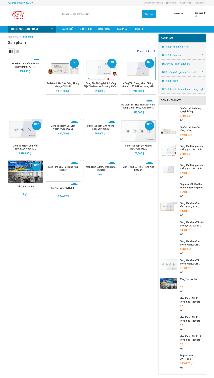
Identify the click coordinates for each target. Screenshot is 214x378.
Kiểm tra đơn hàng (153, 3)
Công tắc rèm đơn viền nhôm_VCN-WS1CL (25, 146)
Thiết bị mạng (170, 80)
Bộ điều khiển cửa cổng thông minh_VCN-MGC (63, 84)
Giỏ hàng (171, 3)
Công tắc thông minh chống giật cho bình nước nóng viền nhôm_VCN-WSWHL (138, 84)
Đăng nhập (185, 3)
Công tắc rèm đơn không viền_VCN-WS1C (101, 127)
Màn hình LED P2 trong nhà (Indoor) (63, 169)
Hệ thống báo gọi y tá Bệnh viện (179, 72)
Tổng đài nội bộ (25, 184)
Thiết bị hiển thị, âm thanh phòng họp (182, 89)
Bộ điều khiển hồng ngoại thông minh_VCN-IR (26, 65)
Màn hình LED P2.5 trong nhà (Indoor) (138, 169)
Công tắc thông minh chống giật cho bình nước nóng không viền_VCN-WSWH (101, 84)
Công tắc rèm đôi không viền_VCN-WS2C (138, 146)
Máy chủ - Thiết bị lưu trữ (176, 63)
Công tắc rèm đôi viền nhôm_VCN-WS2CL (63, 127)
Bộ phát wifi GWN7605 (63, 189)
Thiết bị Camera (171, 55)
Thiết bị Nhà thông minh (175, 46)
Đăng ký (199, 3)
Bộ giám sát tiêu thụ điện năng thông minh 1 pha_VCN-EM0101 (138, 106)
